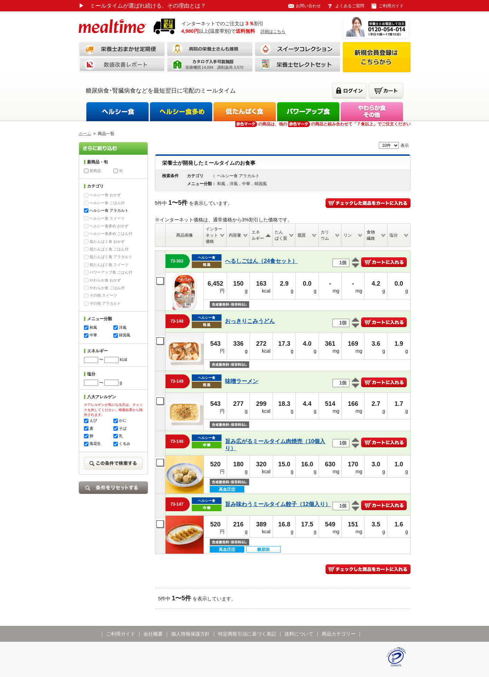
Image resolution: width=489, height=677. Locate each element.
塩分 (393, 235)
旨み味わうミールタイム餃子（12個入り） (278, 504)
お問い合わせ (308, 5)
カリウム (325, 235)
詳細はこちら (273, 31)
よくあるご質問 (349, 5)
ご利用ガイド (391, 5)
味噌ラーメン (241, 381)
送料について (298, 634)
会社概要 (153, 634)
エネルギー (258, 235)
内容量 (235, 235)
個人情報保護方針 (190, 634)
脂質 (302, 235)
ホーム (85, 133)
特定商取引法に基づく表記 (247, 634)
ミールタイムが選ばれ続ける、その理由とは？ (142, 6)
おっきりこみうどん (250, 321)
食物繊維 (371, 235)
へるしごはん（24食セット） (261, 261)
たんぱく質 (281, 235)
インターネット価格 (214, 235)
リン (348, 235)
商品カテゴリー (339, 634)
